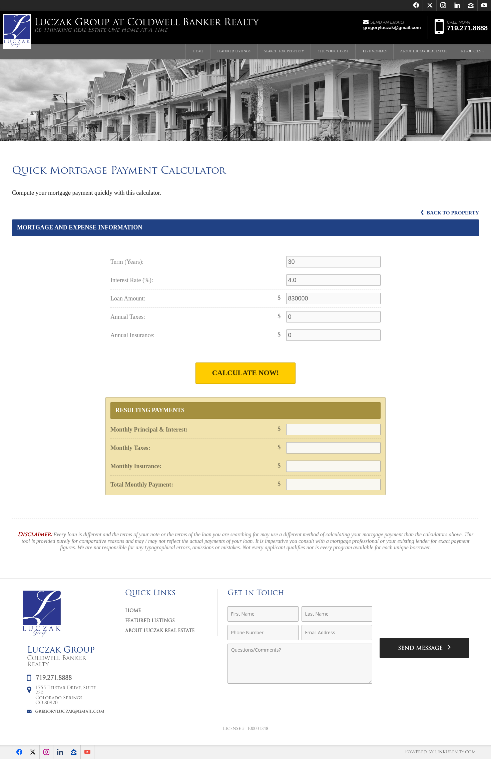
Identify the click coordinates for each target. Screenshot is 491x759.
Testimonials (374, 51)
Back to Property (450, 212)
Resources (471, 51)
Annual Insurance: (132, 335)
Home (197, 51)
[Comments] (299, 664)
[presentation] (424, 617)
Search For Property (284, 51)
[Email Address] (337, 632)
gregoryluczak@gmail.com (69, 712)
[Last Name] (337, 614)
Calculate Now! (245, 373)
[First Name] (263, 614)
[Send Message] (424, 648)
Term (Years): (126, 261)
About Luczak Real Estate (423, 51)
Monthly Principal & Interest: (148, 429)
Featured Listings (234, 51)
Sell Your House (333, 51)
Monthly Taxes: (130, 448)
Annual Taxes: (127, 316)
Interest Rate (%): (131, 280)
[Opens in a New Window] (416, 5)
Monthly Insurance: (136, 466)
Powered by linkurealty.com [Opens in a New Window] (440, 752)
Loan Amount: (127, 298)
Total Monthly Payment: (141, 484)
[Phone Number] (263, 632)
